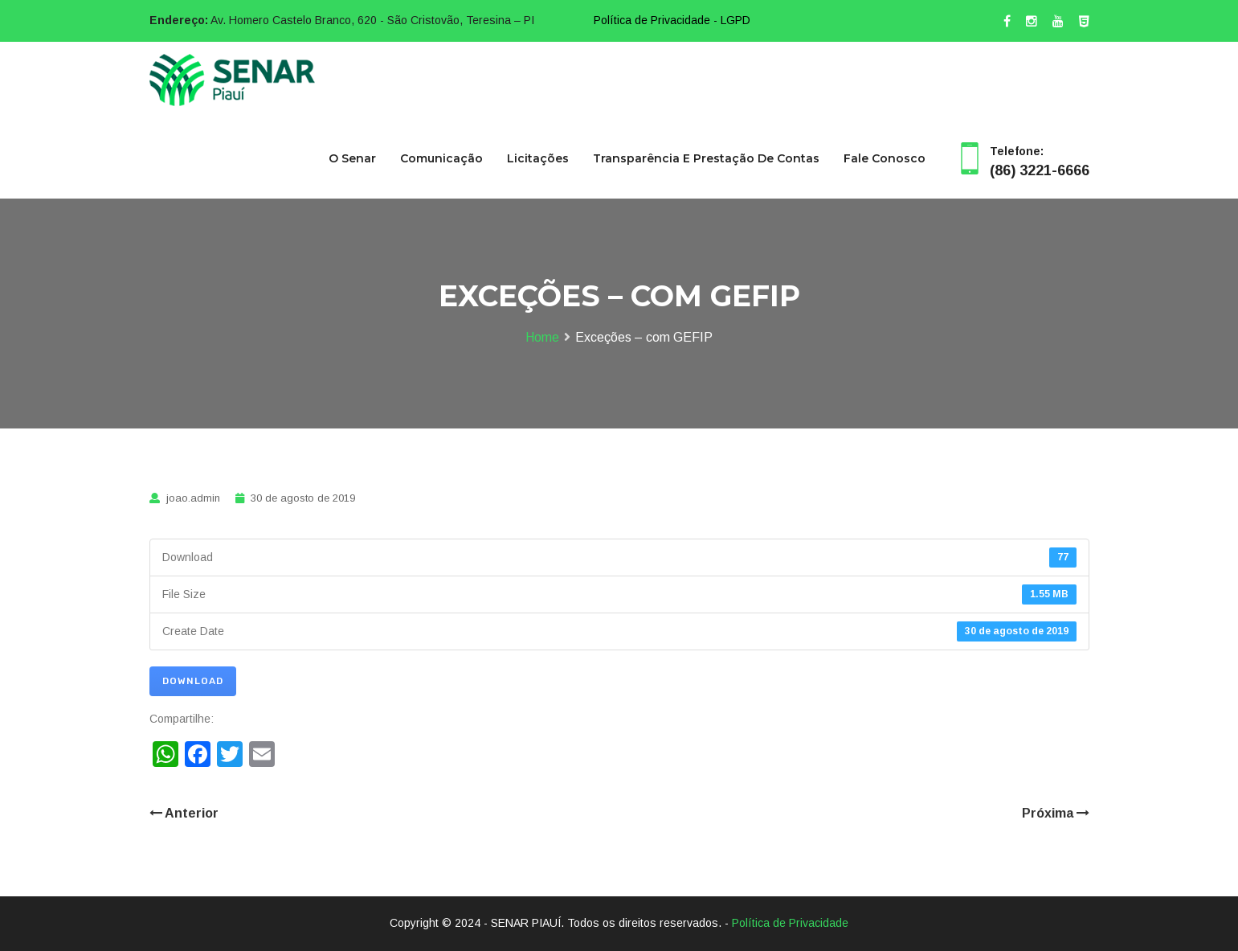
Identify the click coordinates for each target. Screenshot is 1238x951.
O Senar (352, 158)
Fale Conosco (884, 158)
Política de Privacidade (790, 922)
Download (192, 681)
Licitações (538, 158)
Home (542, 337)
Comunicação (441, 158)
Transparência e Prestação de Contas (706, 158)
